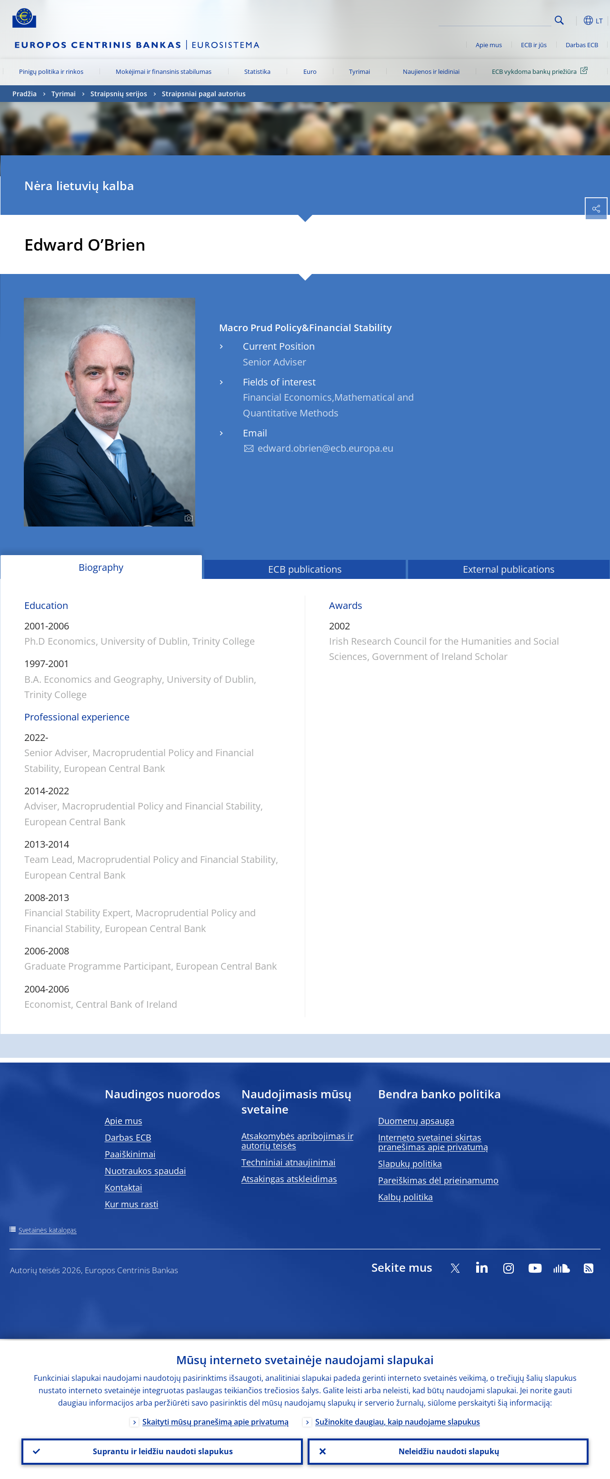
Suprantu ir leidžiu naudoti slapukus (162, 1451)
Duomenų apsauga (416, 1120)
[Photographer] (187, 518)
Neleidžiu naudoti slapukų (448, 1451)
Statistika (257, 71)
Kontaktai (123, 1187)
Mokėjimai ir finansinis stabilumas (163, 71)
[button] (574, 20)
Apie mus (489, 45)
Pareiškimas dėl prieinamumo (438, 1180)
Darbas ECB (582, 45)
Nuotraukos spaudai (145, 1170)
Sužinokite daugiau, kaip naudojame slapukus (397, 1420)
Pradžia (24, 93)
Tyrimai (359, 71)
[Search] (503, 19)
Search (559, 20)
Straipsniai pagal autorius (204, 93)
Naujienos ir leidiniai (431, 71)
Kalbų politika (405, 1197)
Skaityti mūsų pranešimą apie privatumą (215, 1420)
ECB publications (305, 569)
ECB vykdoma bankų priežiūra (541, 71)
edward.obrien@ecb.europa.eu (325, 448)
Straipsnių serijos (118, 93)
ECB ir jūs (534, 45)
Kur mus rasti (132, 1204)
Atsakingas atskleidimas (289, 1179)
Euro (310, 71)
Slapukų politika (410, 1163)
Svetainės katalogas (48, 1230)
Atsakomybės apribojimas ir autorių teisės (297, 1140)
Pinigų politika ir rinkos (51, 71)
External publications (509, 569)
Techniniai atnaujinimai (288, 1162)
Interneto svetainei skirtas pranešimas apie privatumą (433, 1142)
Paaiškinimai (130, 1154)
